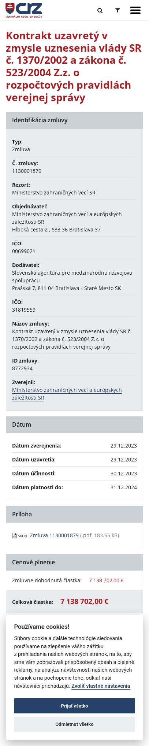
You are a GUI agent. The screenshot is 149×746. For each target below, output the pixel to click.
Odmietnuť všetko (74, 724)
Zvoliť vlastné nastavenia (100, 686)
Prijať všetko (74, 706)
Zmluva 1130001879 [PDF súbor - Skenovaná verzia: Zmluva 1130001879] (54, 535)
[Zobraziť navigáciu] (135, 10)
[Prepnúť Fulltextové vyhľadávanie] (100, 10)
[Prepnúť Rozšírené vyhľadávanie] (118, 10)
